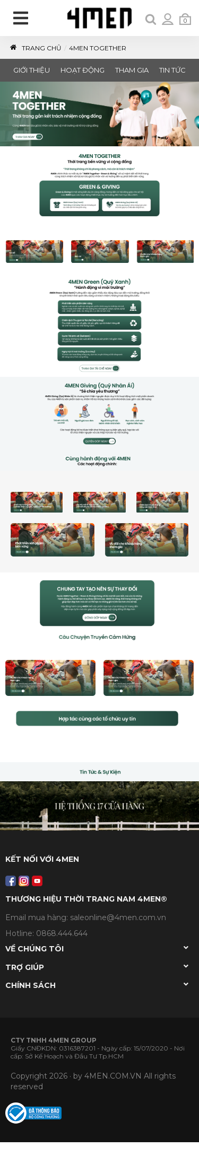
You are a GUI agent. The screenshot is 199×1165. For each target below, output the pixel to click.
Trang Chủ (35, 47)
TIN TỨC (172, 70)
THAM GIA (132, 70)
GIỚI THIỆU (31, 70)
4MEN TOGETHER (97, 48)
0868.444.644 (62, 933)
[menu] (21, 20)
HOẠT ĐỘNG (82, 70)
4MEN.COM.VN (113, 1076)
